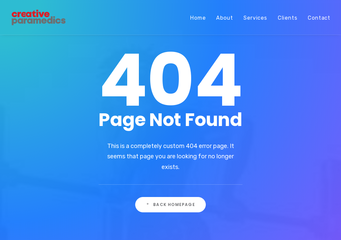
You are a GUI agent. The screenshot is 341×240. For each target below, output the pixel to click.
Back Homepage (170, 204)
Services (255, 18)
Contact (319, 18)
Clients (287, 18)
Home (197, 18)
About (224, 18)
